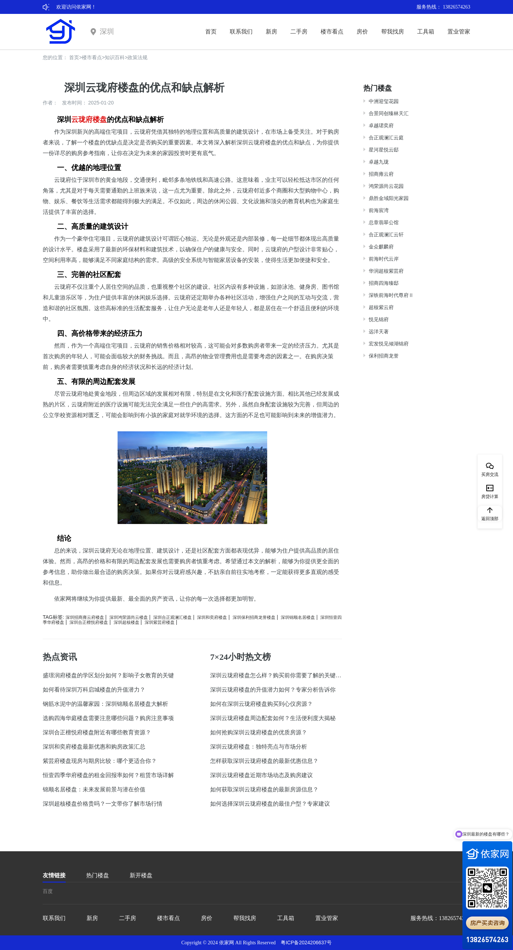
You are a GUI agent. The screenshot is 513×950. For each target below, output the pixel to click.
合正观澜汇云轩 (386, 234)
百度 (48, 891)
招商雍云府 (381, 174)
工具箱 (425, 32)
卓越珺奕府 (381, 125)
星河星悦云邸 (384, 150)
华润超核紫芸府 (386, 271)
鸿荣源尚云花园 (386, 186)
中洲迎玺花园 (384, 101)
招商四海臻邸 (384, 283)
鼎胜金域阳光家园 (389, 198)
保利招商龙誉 (384, 356)
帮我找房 (392, 32)
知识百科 (115, 57)
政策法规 (137, 57)
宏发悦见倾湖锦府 (389, 343)
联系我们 (241, 32)
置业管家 (458, 32)
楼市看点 (332, 32)
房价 (362, 32)
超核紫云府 (381, 307)
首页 (211, 32)
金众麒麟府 (381, 247)
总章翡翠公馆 (384, 222)
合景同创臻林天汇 (389, 113)
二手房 (298, 32)
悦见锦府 (379, 319)
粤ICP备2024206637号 (306, 942)
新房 (271, 32)
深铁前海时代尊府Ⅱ (391, 295)
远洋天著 (379, 331)
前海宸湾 (379, 210)
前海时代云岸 (384, 259)
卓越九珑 (379, 162)
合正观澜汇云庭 (386, 137)
